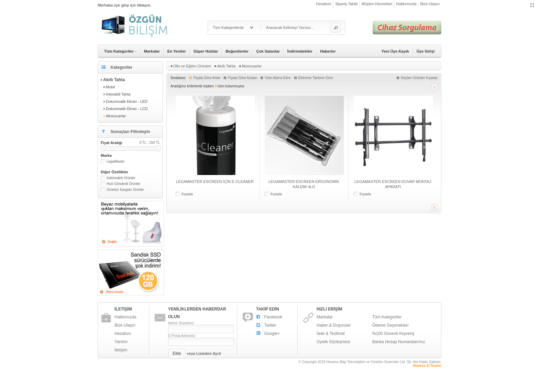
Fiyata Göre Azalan (242, 78)
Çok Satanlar (267, 51)
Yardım (121, 341)
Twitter (266, 325)
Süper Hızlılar (206, 51)
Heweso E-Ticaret (427, 366)
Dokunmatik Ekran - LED (126, 101)
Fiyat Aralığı (130, 143)
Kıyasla (187, 194)
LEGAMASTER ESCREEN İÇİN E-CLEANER (215, 181)
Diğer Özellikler (114, 172)
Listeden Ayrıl (208, 353)
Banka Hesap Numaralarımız (398, 341)
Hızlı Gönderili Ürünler (123, 184)
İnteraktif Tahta (118, 94)
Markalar (152, 51)
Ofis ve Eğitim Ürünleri (192, 66)
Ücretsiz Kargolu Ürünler (125, 190)
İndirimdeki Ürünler (121, 178)
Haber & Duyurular (334, 325)
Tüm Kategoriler (387, 317)
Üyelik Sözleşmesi (333, 341)
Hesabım (323, 4)
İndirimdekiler (299, 51)
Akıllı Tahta (226, 66)
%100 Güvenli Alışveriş (393, 333)
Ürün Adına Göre (277, 78)
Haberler (328, 51)
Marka (106, 155)
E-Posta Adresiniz (181, 336)
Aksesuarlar (116, 116)
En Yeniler (176, 51)
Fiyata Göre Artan (207, 78)
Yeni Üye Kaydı (395, 51)
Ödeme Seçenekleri (390, 325)
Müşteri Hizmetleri (377, 4)
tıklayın (143, 5)
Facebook (269, 317)
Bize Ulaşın (430, 4)
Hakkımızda (406, 4)
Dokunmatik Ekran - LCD (127, 109)
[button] (336, 28)
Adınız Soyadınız (181, 323)
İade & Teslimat (331, 333)
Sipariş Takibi (346, 4)
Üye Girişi (425, 51)
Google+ (268, 333)
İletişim (120, 350)
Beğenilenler (237, 51)
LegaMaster (116, 161)
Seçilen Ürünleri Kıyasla (419, 78)
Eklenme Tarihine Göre (315, 78)
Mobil (110, 87)
